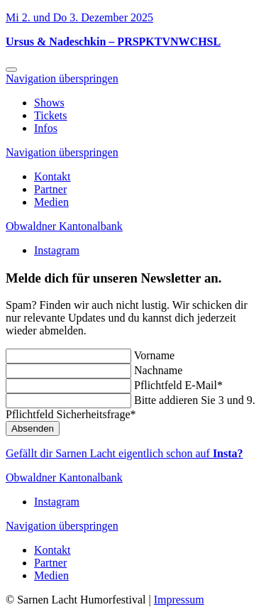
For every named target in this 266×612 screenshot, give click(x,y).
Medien (51, 202)
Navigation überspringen (62, 78)
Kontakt (52, 176)
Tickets (50, 115)
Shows (49, 103)
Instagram (56, 250)
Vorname (154, 355)
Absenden (32, 428)
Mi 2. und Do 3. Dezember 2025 (79, 17)
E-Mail (178, 385)
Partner (50, 189)
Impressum (179, 600)
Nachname (158, 370)
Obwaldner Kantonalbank (64, 226)
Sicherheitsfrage (71, 414)
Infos (45, 128)
